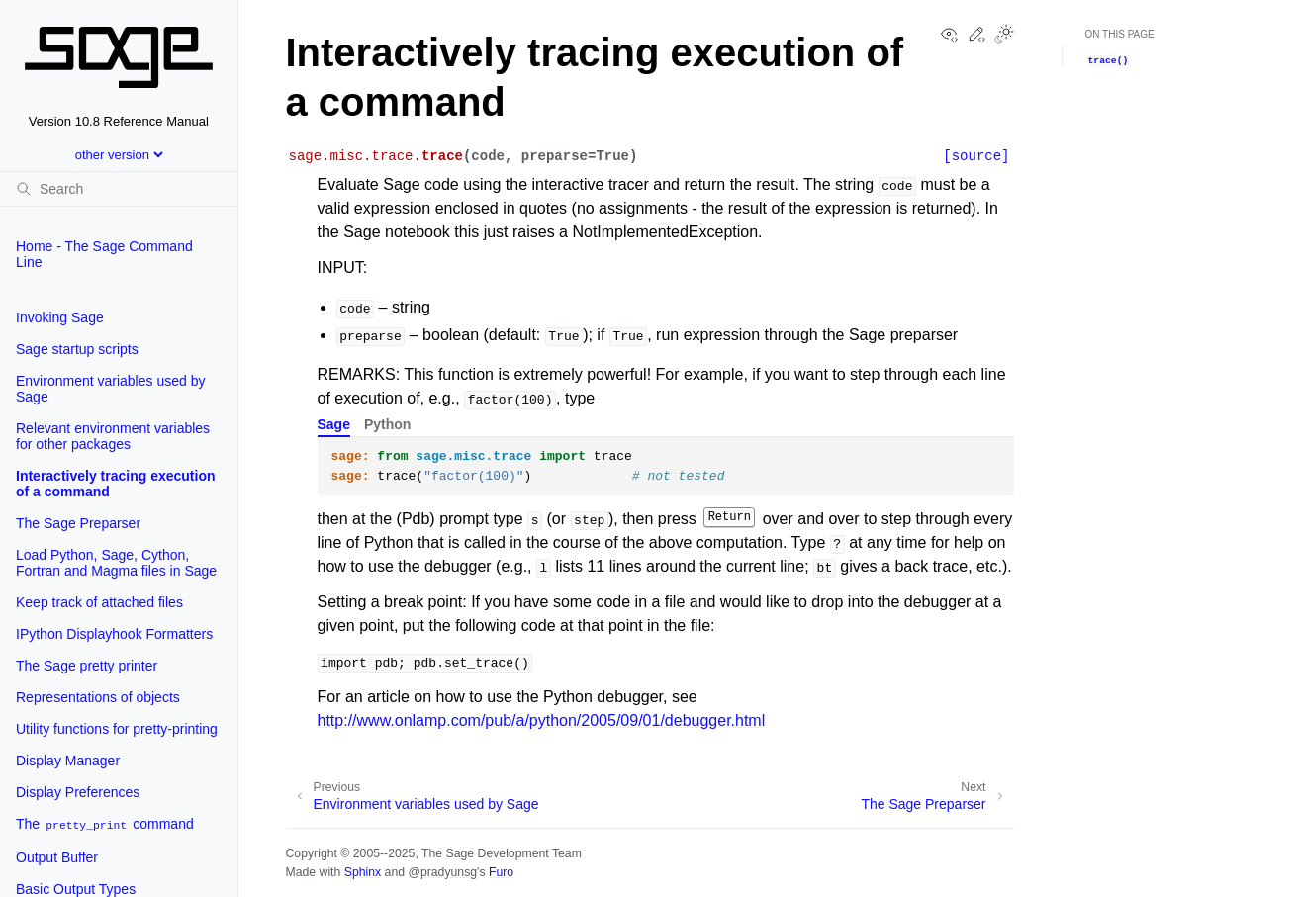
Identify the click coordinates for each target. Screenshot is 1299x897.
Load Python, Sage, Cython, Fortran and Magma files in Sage (116, 563)
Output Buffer (57, 857)
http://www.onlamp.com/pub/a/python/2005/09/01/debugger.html (542, 720)
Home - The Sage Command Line (104, 254)
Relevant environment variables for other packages (113, 436)
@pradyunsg (442, 872)
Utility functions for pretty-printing (117, 729)
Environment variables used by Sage (110, 388)
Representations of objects (98, 697)
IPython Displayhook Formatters (114, 634)
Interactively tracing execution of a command (116, 483)
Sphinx (362, 872)
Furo (501, 872)
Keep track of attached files (99, 602)
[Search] (118, 189)
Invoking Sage (60, 317)
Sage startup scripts (77, 349)
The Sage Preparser (78, 523)
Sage (334, 424)
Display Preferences (77, 792)
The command (105, 824)
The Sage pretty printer (86, 665)
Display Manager (68, 760)
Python (387, 424)
